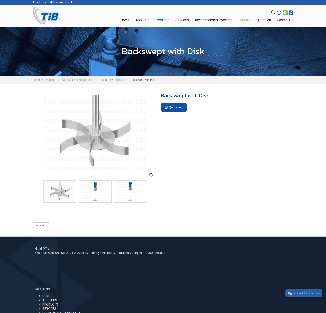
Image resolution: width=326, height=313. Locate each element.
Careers (244, 20)
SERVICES (132, 271)
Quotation (263, 20)
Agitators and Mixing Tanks (78, 79)
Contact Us (285, 20)
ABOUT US (132, 262)
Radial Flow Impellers (112, 79)
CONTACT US (134, 283)
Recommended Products (213, 20)
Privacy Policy (217, 302)
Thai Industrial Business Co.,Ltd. (138, 302)
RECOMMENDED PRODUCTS (144, 275)
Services (182, 20)
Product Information (301, 291)
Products (162, 20)
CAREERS (131, 279)
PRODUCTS (133, 266)
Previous (41, 227)
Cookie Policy (197, 302)
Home (125, 20)
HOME (129, 258)
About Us (142, 20)
